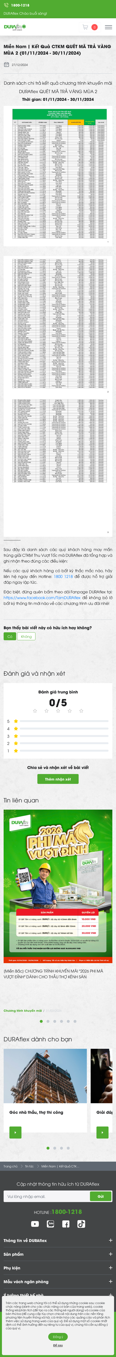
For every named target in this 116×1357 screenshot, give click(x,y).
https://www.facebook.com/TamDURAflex (42, 597)
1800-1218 (66, 1211)
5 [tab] (68, 1021)
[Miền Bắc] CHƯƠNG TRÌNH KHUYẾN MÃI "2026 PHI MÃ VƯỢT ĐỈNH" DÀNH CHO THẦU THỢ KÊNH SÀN (53, 973)
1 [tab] (41, 1021)
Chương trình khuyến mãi (23, 1010)
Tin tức (29, 1166)
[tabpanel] (58, 911)
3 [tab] (54, 1021)
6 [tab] (75, 1021)
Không (26, 636)
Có (9, 636)
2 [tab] (48, 1021)
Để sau (58, 1345)
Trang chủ (10, 1166)
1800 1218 (63, 576)
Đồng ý (58, 1337)
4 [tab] (61, 1021)
